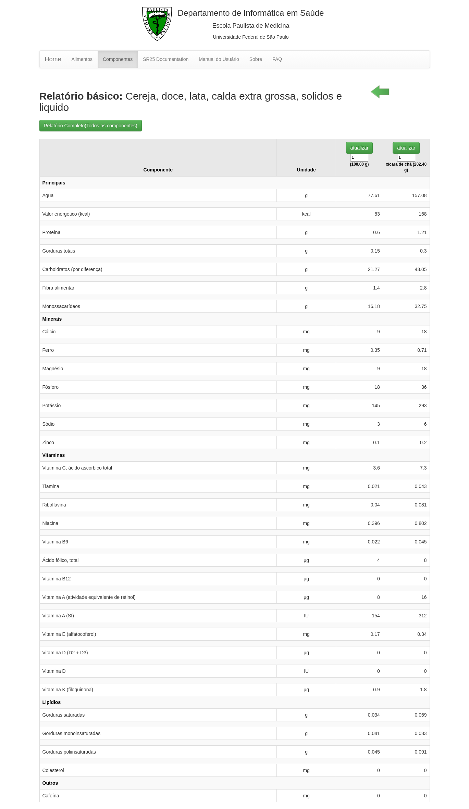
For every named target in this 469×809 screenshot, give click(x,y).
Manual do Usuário (219, 59)
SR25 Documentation (165, 59)
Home (53, 59)
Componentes (118, 59)
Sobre (255, 59)
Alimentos (82, 59)
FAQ (277, 59)
